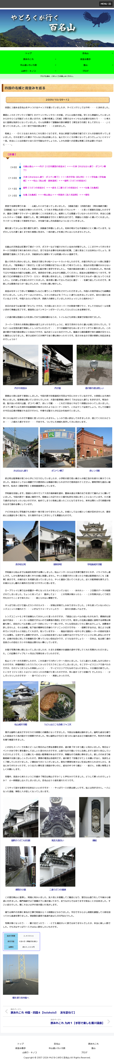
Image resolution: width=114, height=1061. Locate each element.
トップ (20, 1043)
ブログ (84, 1051)
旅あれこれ (93, 1043)
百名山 (57, 1043)
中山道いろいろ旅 (57, 1047)
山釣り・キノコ (29, 1051)
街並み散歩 (20, 1047)
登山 (93, 1047)
